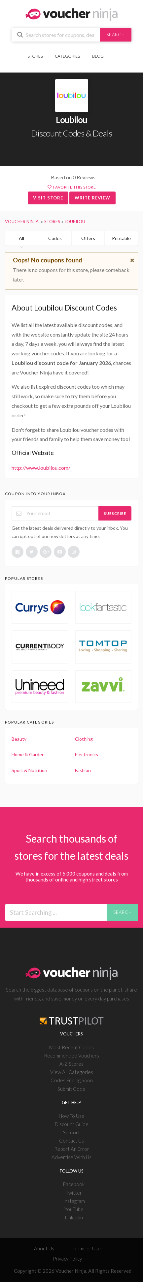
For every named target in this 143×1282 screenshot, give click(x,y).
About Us (44, 1248)
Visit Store (48, 197)
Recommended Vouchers (71, 1055)
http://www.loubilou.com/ (41, 467)
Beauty (19, 739)
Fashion (83, 770)
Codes (55, 238)
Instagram (74, 1201)
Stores (35, 56)
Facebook (74, 1184)
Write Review (92, 197)
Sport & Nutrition (29, 770)
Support (71, 1132)
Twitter (74, 1193)
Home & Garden (28, 754)
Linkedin (74, 1217)
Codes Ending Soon (72, 1080)
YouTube (74, 1209)
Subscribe (115, 513)
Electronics (86, 754)
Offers (88, 238)
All (21, 238)
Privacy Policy (67, 1259)
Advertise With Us (71, 1157)
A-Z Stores (71, 1064)
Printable (121, 238)
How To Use (72, 1116)
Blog (98, 56)
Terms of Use (86, 1248)
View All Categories (71, 1072)
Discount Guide (72, 1124)
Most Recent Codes (71, 1047)
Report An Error (71, 1149)
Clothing (84, 739)
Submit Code (71, 1089)
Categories (67, 56)
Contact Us (71, 1141)
